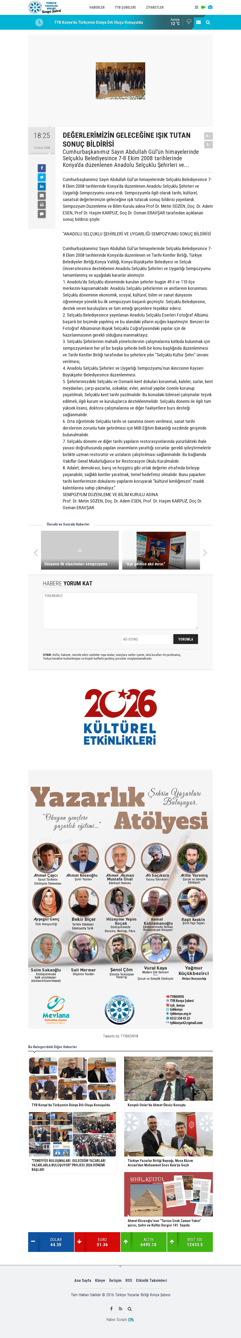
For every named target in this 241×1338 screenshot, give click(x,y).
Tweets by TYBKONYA (120, 1036)
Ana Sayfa (82, 1280)
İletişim (115, 1280)
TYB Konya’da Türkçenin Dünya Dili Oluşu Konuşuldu (98, 22)
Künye (100, 1280)
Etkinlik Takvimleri (151, 1280)
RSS (128, 1280)
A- (208, 144)
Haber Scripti (116, 1319)
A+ (208, 136)
